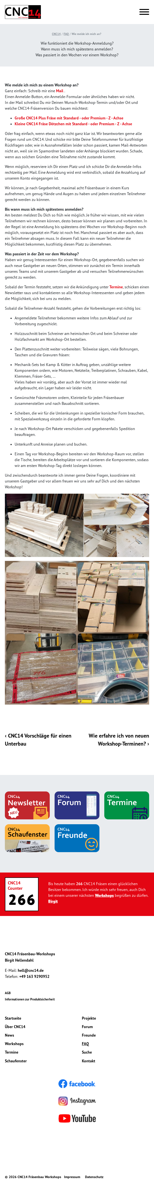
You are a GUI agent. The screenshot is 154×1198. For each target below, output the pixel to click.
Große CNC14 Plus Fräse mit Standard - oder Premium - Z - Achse (69, 118)
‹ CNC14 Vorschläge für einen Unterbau (39, 740)
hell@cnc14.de (31, 970)
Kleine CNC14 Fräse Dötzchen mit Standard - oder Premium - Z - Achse (73, 123)
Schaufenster (16, 1061)
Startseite (13, 1018)
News (9, 1035)
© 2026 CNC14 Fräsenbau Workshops (33, 1177)
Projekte (89, 1018)
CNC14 (56, 34)
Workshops (104, 895)
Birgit (53, 901)
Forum (87, 1026)
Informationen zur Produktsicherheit (30, 1000)
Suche (87, 1052)
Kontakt (88, 1061)
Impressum (72, 1177)
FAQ (66, 34)
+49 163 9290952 (34, 976)
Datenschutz (94, 1177)
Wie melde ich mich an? (86, 34)
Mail (59, 90)
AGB (8, 993)
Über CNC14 (15, 1026)
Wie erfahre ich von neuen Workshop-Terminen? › (118, 740)
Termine (116, 286)
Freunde (89, 1035)
